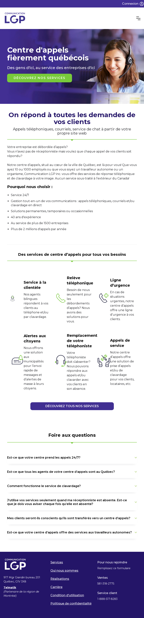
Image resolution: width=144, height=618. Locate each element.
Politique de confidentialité (71, 603)
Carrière (56, 587)
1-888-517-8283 (107, 599)
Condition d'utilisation (67, 595)
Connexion (130, 3)
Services (56, 562)
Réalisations (59, 579)
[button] (138, 18)
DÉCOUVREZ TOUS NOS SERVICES (72, 406)
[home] (70, 18)
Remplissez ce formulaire (113, 568)
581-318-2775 (105, 583)
